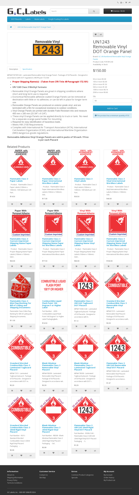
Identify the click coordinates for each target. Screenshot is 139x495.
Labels (28, 19)
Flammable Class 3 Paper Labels (19, 179)
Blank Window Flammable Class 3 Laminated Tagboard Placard (84, 366)
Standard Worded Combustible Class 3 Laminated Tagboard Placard (20, 366)
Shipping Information (15, 477)
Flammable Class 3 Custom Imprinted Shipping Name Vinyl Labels (84, 242)
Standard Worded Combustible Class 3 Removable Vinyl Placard (117, 304)
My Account (108, 475)
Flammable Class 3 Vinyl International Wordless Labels (116, 180)
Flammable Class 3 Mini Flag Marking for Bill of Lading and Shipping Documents (20, 304)
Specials (74, 477)
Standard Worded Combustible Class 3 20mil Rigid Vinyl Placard (20, 428)
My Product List (109, 480)
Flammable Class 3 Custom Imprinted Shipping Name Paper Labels (20, 242)
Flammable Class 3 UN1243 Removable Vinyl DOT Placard (116, 365)
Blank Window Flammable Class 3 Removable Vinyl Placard (51, 366)
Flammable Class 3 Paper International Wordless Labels (52, 180)
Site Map (42, 477)
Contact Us (43, 475)
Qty (94, 96)
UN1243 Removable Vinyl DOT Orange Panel (34, 27)
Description (13, 69)
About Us (10, 475)
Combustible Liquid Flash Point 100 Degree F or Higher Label (51, 304)
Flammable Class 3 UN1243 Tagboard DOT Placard (83, 303)
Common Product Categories (82, 475)
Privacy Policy (12, 480)
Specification (27, 69)
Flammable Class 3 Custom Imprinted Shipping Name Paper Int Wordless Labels (53, 242)
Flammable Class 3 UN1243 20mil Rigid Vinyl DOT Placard (83, 427)
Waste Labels (39, 19)
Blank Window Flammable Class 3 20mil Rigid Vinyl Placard (51, 428)
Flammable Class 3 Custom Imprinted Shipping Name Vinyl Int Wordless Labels (117, 242)
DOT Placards (16, 19)
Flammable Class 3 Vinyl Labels (83, 179)
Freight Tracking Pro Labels (58, 19)
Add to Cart (112, 108)
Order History (109, 477)
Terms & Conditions (14, 483)
